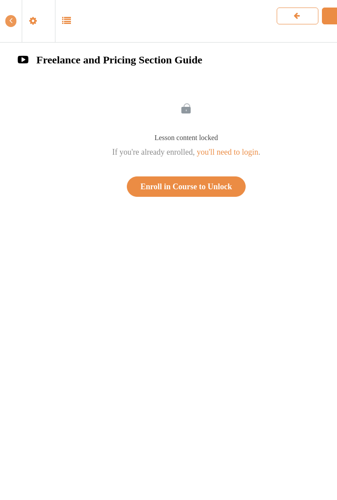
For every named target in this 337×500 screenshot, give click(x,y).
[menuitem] (38, 21)
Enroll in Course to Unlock (186, 186)
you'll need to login (228, 152)
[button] (11, 21)
